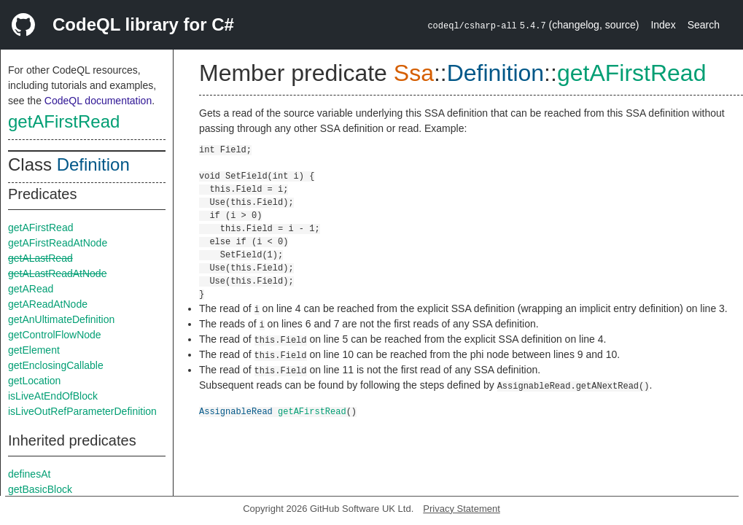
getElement (34, 350)
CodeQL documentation (98, 100)
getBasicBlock (40, 489)
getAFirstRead (64, 121)
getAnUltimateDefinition (61, 319)
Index (662, 25)
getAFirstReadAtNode (57, 243)
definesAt (29, 474)
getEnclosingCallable (56, 365)
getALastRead (40, 258)
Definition (93, 164)
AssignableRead (236, 411)
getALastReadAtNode (57, 273)
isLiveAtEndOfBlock (53, 396)
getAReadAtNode (47, 304)
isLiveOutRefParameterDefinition (82, 411)
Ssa (414, 73)
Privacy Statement (461, 508)
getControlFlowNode (54, 335)
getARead (30, 289)
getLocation (34, 380)
